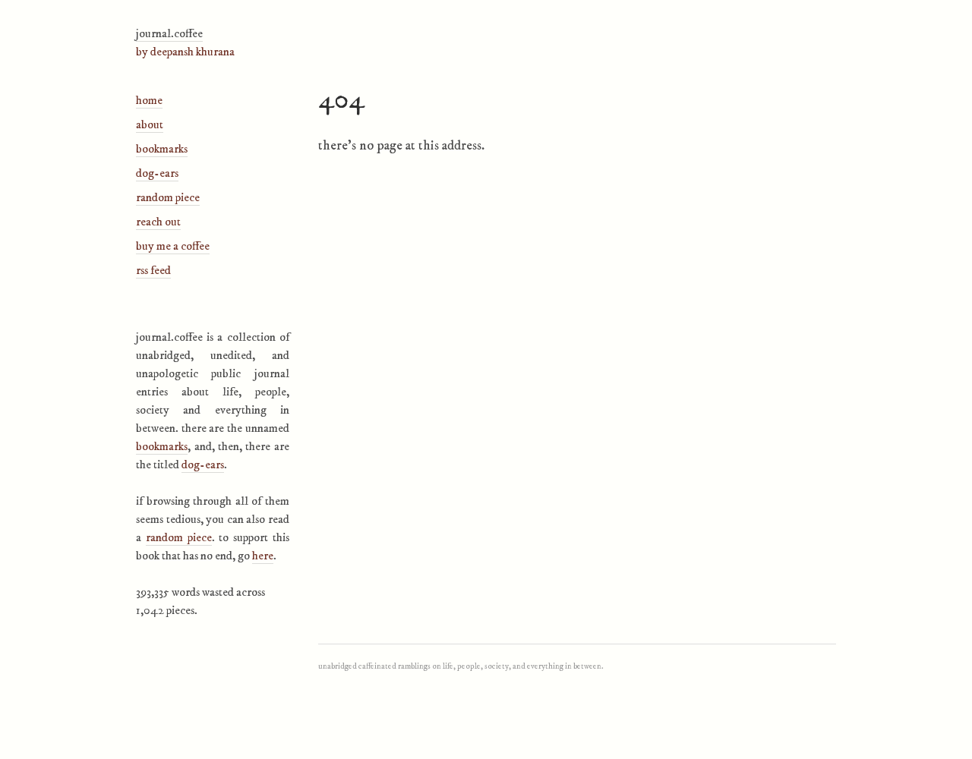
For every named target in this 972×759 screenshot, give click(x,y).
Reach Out (158, 221)
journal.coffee (169, 33)
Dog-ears (202, 464)
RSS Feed (153, 270)
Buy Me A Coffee (173, 246)
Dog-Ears (157, 173)
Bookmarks (162, 148)
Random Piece (168, 197)
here (262, 555)
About (149, 124)
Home (149, 100)
